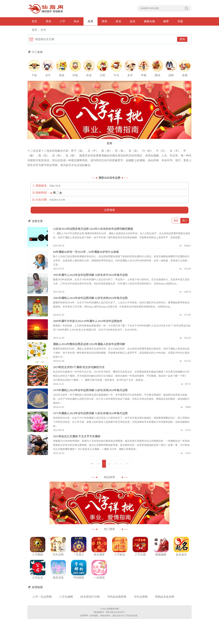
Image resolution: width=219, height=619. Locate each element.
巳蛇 (102, 75)
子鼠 (34, 75)
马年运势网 (140, 596)
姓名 (118, 21)
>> (127, 464)
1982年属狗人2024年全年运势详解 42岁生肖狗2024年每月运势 (90, 298)
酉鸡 (157, 75)
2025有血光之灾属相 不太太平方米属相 (76, 436)
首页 (34, 21)
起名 (132, 21)
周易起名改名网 (164, 596)
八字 (62, 21)
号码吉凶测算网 (116, 596)
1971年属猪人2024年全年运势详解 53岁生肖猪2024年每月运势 (90, 413)
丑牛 (48, 75)
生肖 (90, 21)
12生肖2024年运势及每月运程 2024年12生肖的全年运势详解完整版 (93, 228)
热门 (184, 220)
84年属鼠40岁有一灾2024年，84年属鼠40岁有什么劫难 (86, 251)
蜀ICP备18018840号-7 (115, 612)
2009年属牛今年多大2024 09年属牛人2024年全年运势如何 (87, 321)
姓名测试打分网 (90, 596)
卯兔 (75, 75)
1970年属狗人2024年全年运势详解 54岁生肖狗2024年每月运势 (90, 390)
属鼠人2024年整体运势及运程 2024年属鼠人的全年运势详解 (89, 344)
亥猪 (185, 75)
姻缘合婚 (149, 21)
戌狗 (171, 75)
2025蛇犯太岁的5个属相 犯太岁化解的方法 (78, 367)
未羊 (130, 75)
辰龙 (89, 75)
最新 (176, 220)
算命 (48, 21)
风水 (76, 21)
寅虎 (61, 75)
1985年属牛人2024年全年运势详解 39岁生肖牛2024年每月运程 (90, 274)
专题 (180, 21)
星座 (104, 21)
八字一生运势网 (42, 596)
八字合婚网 (66, 596)
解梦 (166, 21)
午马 (116, 75)
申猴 (143, 75)
